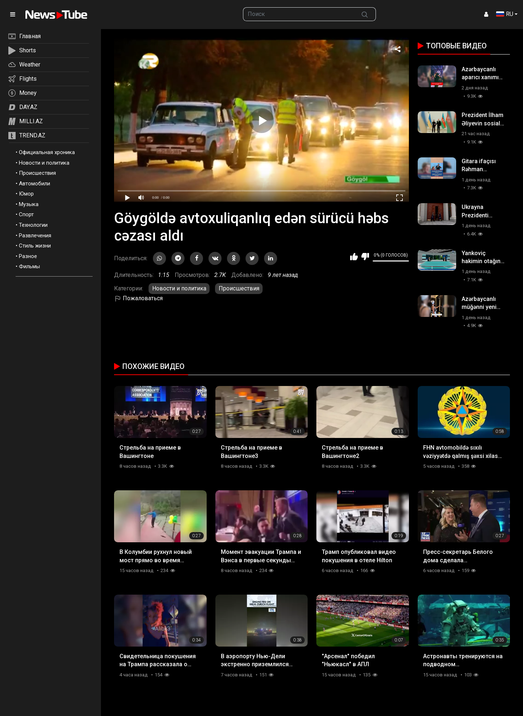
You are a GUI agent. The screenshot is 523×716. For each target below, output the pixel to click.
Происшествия (37, 173)
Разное (28, 256)
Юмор (26, 193)
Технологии (33, 225)
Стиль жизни (35, 245)
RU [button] (504, 14)
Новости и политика (44, 163)
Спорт (26, 214)
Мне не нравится (365, 256)
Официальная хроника (47, 152)
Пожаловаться (138, 298)
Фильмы (29, 266)
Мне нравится (354, 256)
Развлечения (35, 235)
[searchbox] (298, 14)
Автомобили (34, 183)
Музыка (28, 204)
